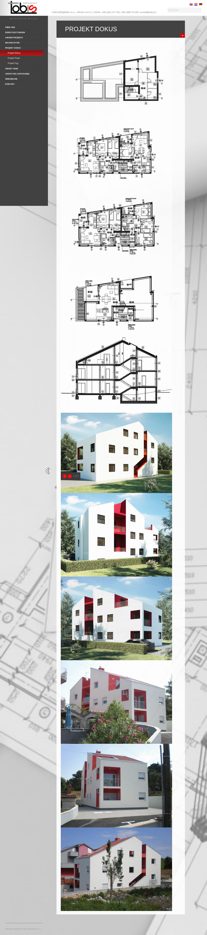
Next (70, 476)
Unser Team (11, 68)
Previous (64, 476)
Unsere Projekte (14, 37)
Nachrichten (12, 42)
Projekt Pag (13, 63)
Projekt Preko (14, 58)
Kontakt (10, 84)
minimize (182, 35)
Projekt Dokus (13, 47)
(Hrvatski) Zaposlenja (17, 73)
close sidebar (48, 471)
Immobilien (11, 79)
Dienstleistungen (15, 32)
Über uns (10, 27)
